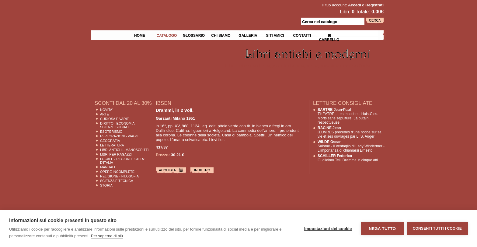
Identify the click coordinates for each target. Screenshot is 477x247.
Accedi (354, 5)
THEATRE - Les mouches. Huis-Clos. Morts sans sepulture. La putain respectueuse (348, 116)
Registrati (374, 5)
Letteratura (112, 145)
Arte (104, 114)
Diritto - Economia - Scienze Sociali (118, 125)
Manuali (107, 167)
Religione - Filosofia (119, 176)
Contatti (302, 34)
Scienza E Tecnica (116, 181)
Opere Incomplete (117, 171)
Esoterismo (111, 131)
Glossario (194, 34)
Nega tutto (382, 228)
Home (139, 34)
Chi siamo (220, 34)
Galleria (247, 34)
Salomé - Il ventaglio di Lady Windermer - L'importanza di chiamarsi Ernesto (351, 146)
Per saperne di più (107, 236)
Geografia (110, 140)
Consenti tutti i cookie (437, 228)
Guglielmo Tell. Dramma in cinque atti (348, 158)
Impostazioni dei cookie (328, 228)
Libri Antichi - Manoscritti (124, 150)
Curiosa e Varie (114, 119)
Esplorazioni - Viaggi (119, 136)
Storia (106, 185)
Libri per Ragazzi (116, 154)
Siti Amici (275, 34)
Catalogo (167, 34)
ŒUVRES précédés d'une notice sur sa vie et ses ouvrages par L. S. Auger (349, 132)
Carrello (329, 35)
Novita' (106, 109)
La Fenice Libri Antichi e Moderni (144, 9)
